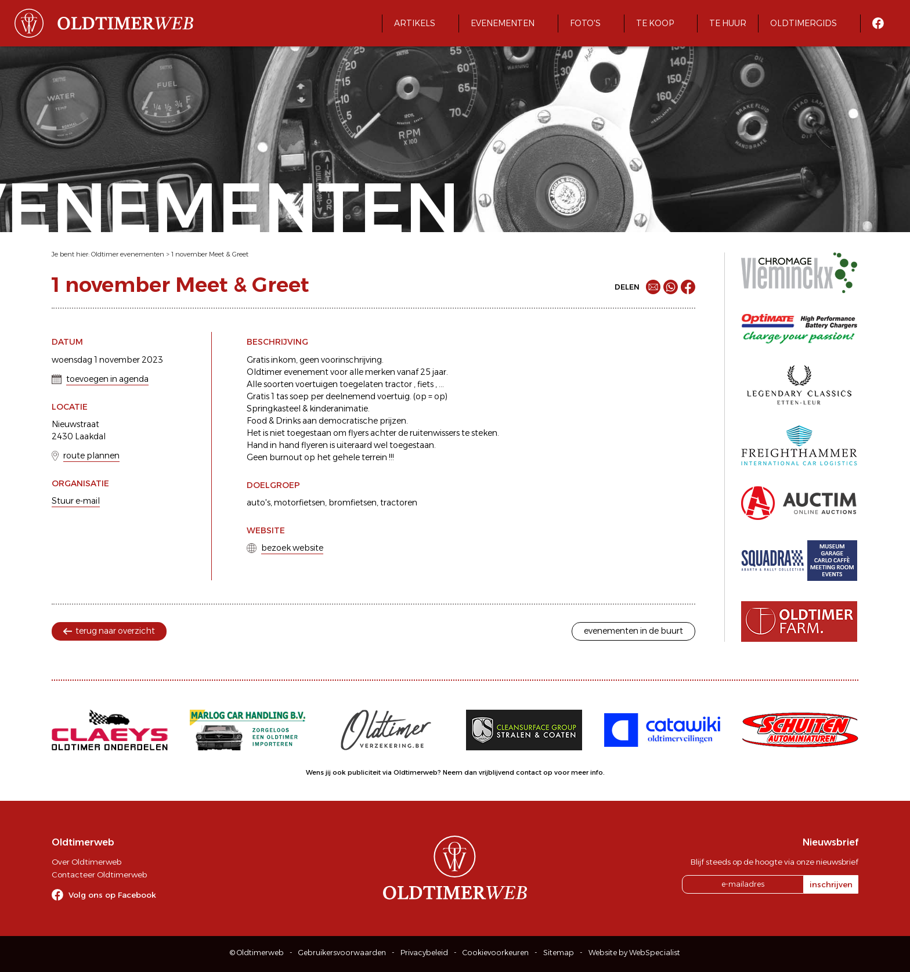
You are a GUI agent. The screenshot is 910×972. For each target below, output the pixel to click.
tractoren (398, 502)
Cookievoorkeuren (496, 952)
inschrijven (831, 884)
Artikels (414, 23)
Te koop (655, 23)
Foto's (585, 23)
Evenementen (503, 23)
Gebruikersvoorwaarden (342, 952)
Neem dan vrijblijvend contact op (497, 772)
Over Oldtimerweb (86, 861)
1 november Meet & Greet (209, 254)
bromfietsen (352, 502)
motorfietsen (299, 502)
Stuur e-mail (76, 501)
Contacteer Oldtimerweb (99, 874)
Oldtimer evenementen (127, 254)
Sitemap (558, 952)
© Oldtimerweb (257, 952)
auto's (258, 502)
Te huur (727, 23)
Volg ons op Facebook (112, 894)
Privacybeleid (424, 952)
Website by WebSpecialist (634, 952)
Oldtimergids (803, 23)
